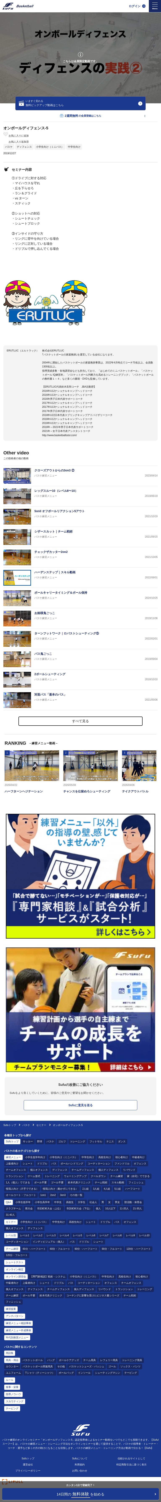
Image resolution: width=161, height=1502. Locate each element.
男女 (117, 1202)
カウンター (12, 1366)
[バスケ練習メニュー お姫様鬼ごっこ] (80, 619)
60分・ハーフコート (34, 1248)
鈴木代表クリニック (79, 1182)
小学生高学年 (42, 1202)
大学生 (81, 1202)
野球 (39, 1141)
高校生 (70, 1202)
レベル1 (24, 1235)
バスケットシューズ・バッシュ (86, 1366)
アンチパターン (14, 1316)
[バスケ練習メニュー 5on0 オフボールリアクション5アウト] (80, 517)
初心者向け (121, 1157)
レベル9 (130, 1235)
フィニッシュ (136, 1182)
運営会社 (28, 1464)
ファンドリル (122, 1163)
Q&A (8, 1202)
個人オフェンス (39, 1169)
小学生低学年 (23, 1202)
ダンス (122, 1141)
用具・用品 (12, 1360)
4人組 (107, 1188)
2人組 (85, 1188)
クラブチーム (13, 1208)
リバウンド (129, 1169)
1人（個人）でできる (18, 1182)
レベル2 (37, 1235)
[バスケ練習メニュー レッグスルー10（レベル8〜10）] (80, 496)
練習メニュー (13, 1157)
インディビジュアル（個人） (49, 1241)
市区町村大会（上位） (49, 1208)
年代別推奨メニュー (17, 1337)
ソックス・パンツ (130, 1366)
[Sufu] (18, 6)
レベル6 (90, 1235)
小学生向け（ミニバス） (50, 146)
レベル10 (144, 1235)
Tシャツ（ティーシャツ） (39, 1372)
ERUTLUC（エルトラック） (23, 350)
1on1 (43, 1195)
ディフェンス (24, 146)
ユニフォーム (13, 1372)
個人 (98, 1208)
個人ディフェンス (108, 1169)
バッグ (51, 1360)
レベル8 (117, 1235)
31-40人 (10, 1214)
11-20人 (124, 1208)
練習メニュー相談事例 (18, 1323)
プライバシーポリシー (27, 1470)
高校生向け (104, 1157)
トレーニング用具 (132, 1360)
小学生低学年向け (35, 1157)
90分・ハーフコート (86, 1248)
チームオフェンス (16, 1169)
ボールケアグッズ (69, 1360)
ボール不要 (40, 1182)
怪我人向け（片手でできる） (22, 1188)
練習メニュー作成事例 (18, 1330)
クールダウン (98, 1176)
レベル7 (104, 1235)
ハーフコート (132, 1188)
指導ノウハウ (13, 1394)
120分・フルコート (17, 1255)
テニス (110, 1141)
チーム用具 (89, 1360)
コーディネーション (99, 1163)
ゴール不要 (57, 1182)
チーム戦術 (101, 1182)
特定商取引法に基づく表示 (131, 1464)
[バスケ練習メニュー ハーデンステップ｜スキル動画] (80, 578)
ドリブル (42, 1163)
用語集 (9, 1353)
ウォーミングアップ (75, 1176)
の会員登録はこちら (80, 116)
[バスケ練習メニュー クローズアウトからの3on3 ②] (80, 476)
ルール (9, 1379)
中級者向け (138, 1157)
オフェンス (140, 1163)
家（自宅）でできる (138, 1176)
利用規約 (80, 1464)
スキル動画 (118, 1182)
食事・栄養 (12, 1387)
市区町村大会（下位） (79, 1208)
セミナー (41, 1125)
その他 (61, 1366)
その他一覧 (76, 1195)
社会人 (93, 1202)
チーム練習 (116, 1176)
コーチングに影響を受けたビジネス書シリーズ (92, 1295)
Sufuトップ (9, 1125)
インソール (84, 1372)
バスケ (9, 146)
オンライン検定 (14, 1269)
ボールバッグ (66, 1372)
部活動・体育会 (133, 1202)
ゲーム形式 (34, 1176)
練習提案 (11, 1308)
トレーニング (77, 1141)
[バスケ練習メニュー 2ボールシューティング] (80, 680)
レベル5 (77, 1235)
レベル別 (11, 1235)
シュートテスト (14, 1262)
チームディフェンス (82, 1169)
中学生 (58, 1202)
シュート (28, 1163)
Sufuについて (79, 1458)
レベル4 (64, 1235)
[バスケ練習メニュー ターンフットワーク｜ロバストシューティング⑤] (80, 639)
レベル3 (51, 1235)
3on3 (63, 1195)
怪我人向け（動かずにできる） (60, 1188)
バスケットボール (33, 1360)
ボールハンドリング (72, 1163)
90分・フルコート (112, 1248)
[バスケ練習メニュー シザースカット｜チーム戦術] (80, 537)
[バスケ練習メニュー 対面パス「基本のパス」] (80, 700)
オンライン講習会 (16, 1276)
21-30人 (137, 1208)
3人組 (96, 1188)
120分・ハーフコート (138, 1248)
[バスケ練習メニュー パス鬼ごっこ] (80, 659)
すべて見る (80, 721)
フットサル (96, 1141)
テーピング (130, 1372)
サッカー (28, 1141)
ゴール (112, 1366)
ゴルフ (62, 1141)
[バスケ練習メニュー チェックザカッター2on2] (80, 557)
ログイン (134, 6)
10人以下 (110, 1208)
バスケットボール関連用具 (38, 1366)
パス (53, 1163)
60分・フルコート (60, 1248)
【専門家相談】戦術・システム (47, 1276)
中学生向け (74, 146)
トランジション (14, 1176)
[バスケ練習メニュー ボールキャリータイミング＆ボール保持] (80, 598)
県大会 (29, 1208)
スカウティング (14, 1401)
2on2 (53, 1195)
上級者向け (12, 1163)
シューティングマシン (107, 1372)
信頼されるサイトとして (131, 1458)
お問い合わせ (79, 1470)
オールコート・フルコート (21, 1195)
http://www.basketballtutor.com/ (59, 435)
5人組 (117, 1188)
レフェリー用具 (109, 1360)
